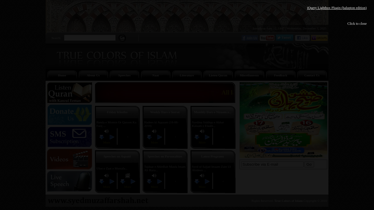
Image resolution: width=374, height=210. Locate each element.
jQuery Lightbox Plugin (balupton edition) (337, 8)
